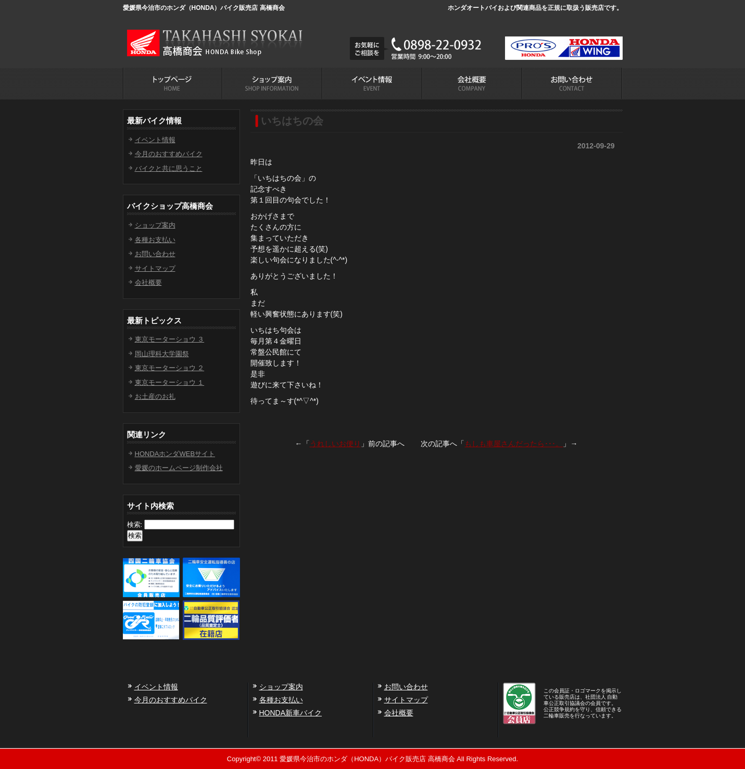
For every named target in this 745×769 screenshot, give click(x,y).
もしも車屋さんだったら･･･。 (513, 443)
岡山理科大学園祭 (162, 354)
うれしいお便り (335, 443)
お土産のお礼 (155, 396)
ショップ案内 (155, 225)
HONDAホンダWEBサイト (175, 454)
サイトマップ (155, 268)
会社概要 (148, 282)
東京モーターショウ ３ (170, 339)
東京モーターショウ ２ (170, 368)
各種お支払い (155, 240)
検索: (135, 524)
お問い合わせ (155, 254)
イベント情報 (155, 140)
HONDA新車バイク (290, 713)
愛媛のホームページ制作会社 (179, 468)
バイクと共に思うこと (169, 168)
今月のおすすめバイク (169, 154)
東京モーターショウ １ (170, 382)
